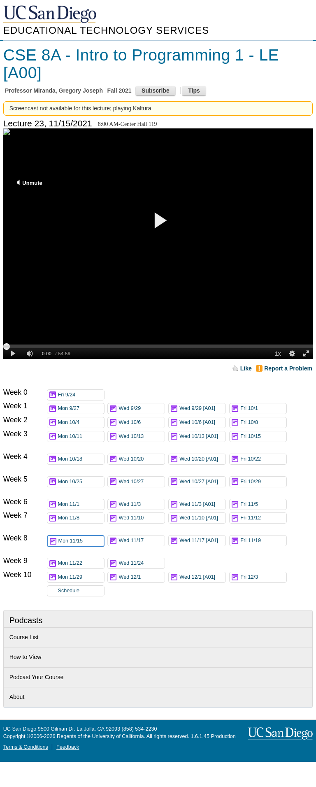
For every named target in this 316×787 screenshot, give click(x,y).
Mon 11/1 (81, 504)
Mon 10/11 (81, 436)
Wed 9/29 (141, 408)
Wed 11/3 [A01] (202, 504)
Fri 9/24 (81, 395)
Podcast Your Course (36, 677)
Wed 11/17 (141, 541)
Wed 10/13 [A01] (202, 437)
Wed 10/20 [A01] (202, 460)
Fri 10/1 (263, 408)
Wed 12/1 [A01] (202, 577)
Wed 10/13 (141, 436)
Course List (24, 637)
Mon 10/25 (81, 482)
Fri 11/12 (263, 518)
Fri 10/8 (263, 422)
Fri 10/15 (263, 436)
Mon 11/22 (81, 563)
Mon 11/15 (81, 541)
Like (246, 368)
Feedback (67, 747)
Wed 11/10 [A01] (202, 519)
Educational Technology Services (106, 30)
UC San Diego (50, 14)
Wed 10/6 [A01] (202, 422)
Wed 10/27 (141, 482)
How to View (25, 657)
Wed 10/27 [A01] (202, 483)
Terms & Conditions (25, 747)
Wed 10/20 (141, 459)
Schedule (69, 591)
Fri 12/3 (263, 577)
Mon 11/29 (81, 577)
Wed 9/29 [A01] (202, 408)
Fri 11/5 (263, 504)
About (17, 697)
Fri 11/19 (263, 541)
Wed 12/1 (141, 577)
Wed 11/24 (141, 563)
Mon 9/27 (81, 408)
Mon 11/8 (81, 518)
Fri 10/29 (263, 482)
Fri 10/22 (263, 459)
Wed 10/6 (141, 422)
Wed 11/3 (141, 504)
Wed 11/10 (141, 518)
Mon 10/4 (81, 422)
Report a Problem (288, 368)
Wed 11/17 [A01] (202, 542)
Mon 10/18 (81, 459)
